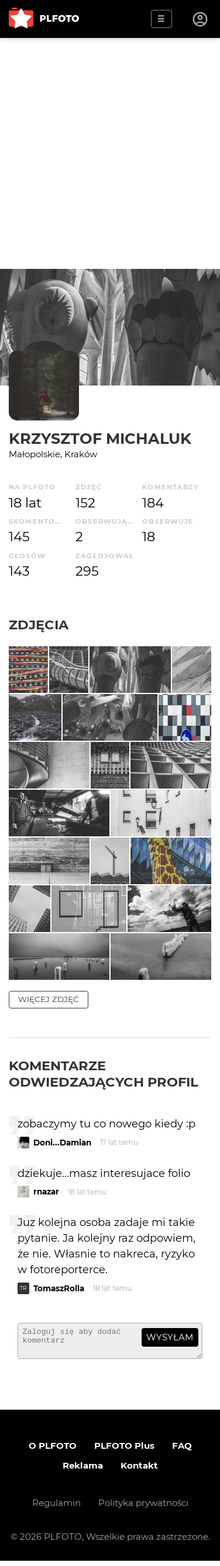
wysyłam (169, 1337)
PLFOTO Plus (124, 1450)
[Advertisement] (110, 153)
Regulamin (56, 1508)
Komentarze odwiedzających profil (103, 1073)
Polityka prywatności (143, 1508)
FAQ (182, 1450)
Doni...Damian (62, 1142)
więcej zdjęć (48, 999)
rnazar (46, 1191)
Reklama (83, 1470)
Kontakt (139, 1470)
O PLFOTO (53, 1450)
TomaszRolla (58, 1288)
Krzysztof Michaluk (100, 438)
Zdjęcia (38, 624)
